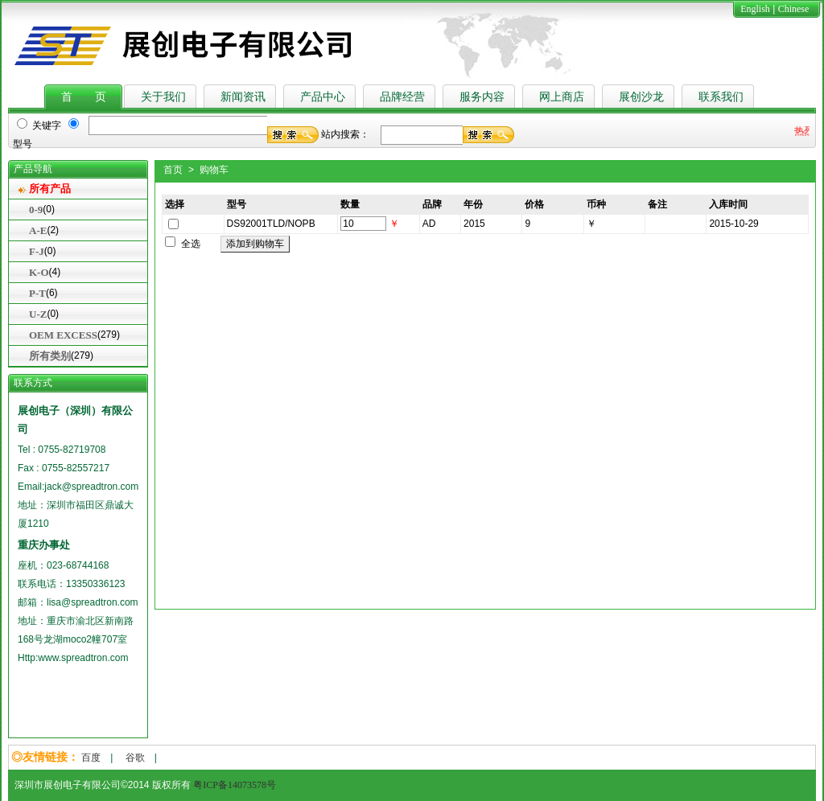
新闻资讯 (243, 97)
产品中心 (322, 97)
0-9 (36, 209)
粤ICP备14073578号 (234, 785)
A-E (38, 230)
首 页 (83, 97)
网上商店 (561, 97)
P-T (37, 293)
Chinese (794, 8)
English (755, 8)
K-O (39, 272)
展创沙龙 (641, 97)
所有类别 (50, 356)
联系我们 (721, 97)
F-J (36, 251)
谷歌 (135, 757)
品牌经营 (402, 97)
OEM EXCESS (63, 335)
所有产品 (50, 189)
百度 (91, 757)
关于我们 (163, 97)
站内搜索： (345, 134)
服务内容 (482, 97)
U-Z (38, 314)
